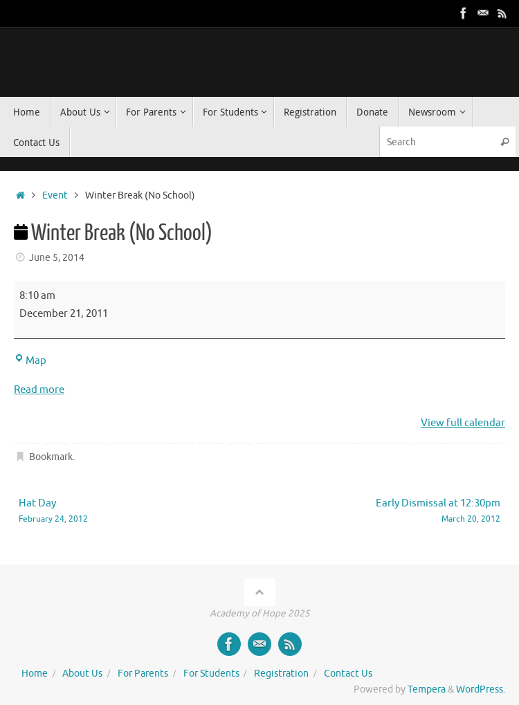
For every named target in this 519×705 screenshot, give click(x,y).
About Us (82, 673)
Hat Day (129, 512)
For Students (211, 673)
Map (30, 360)
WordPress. (480, 689)
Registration (281, 673)
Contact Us (348, 673)
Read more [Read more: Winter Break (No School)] (39, 389)
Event (55, 195)
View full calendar (463, 423)
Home (34, 673)
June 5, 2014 (56, 258)
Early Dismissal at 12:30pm (389, 512)
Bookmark (51, 457)
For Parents (143, 673)
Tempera (427, 689)
